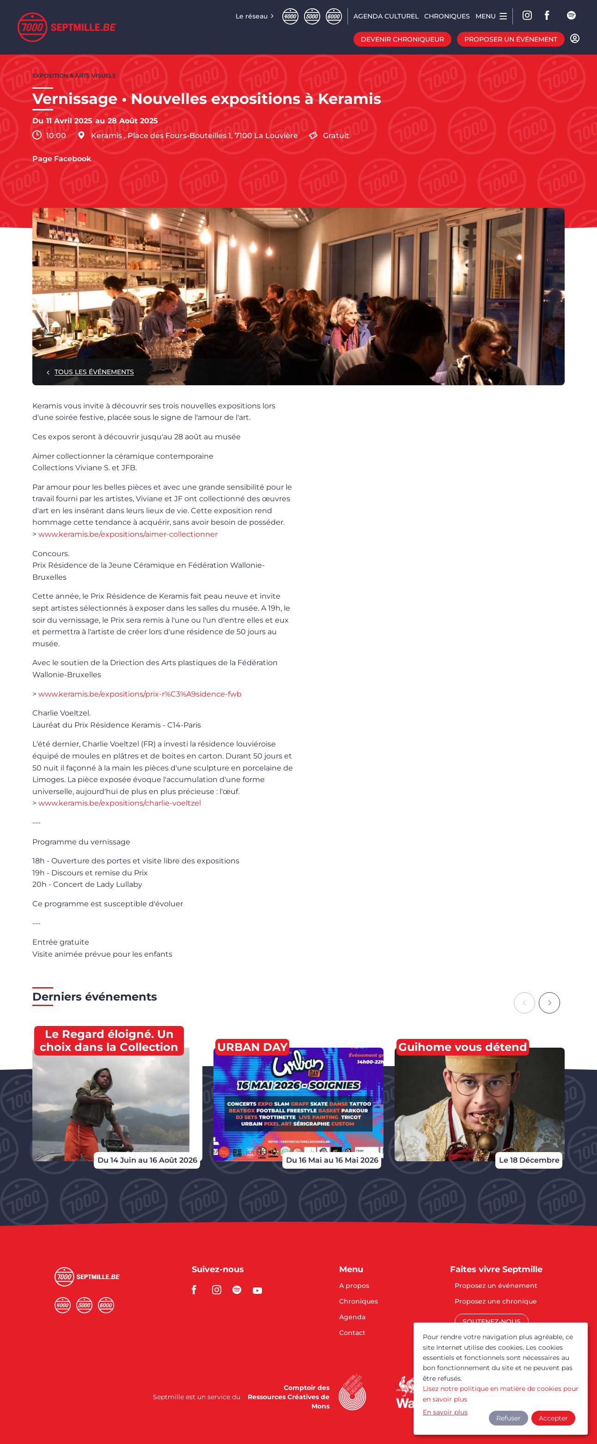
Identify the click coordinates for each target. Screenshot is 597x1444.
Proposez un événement (496, 1286)
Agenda (352, 1317)
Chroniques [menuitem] (447, 16)
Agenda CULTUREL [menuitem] (386, 16)
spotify (572, 16)
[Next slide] (549, 1002)
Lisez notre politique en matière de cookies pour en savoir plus (501, 1393)
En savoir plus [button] (445, 1412)
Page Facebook (61, 159)
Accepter (553, 1418)
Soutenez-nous (492, 1321)
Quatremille (290, 16)
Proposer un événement (510, 39)
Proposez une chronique (496, 1301)
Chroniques (358, 1301)
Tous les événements (94, 372)
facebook (549, 16)
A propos (354, 1286)
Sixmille (334, 16)
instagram (219, 1289)
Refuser (508, 1418)
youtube (260, 1289)
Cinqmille (312, 16)
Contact (352, 1332)
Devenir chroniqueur (402, 39)
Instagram (527, 16)
